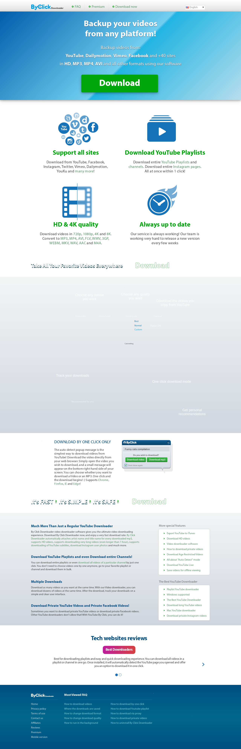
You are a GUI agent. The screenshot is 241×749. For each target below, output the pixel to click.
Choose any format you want (89, 297)
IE (66, 484)
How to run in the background (81, 723)
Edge (76, 484)
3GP (105, 239)
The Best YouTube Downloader (184, 600)
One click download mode (171, 381)
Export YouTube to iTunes (181, 533)
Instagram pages (187, 167)
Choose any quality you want (135, 296)
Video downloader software (182, 544)
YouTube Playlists (175, 162)
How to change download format (82, 713)
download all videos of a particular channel (102, 562)
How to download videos (78, 704)
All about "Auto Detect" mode (183, 559)
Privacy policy (38, 709)
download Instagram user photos (89, 545)
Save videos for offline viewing (184, 570)
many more (84, 171)
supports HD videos (42, 542)
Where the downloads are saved (82, 709)
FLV (88, 239)
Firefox (58, 484)
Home (34, 704)
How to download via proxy (126, 713)
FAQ (78, 7)
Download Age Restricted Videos (185, 554)
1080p (88, 234)
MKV (65, 243)
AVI (80, 239)
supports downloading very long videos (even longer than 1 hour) (91, 542)
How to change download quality (82, 718)
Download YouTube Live (180, 565)
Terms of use (38, 713)
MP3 (64, 239)
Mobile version (39, 737)
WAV (73, 243)
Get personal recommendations (192, 412)
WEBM (54, 243)
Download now (126, 7)
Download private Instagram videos (187, 616)
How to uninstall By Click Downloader (131, 723)
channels (136, 167)
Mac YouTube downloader (181, 610)
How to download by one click (127, 704)
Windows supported (178, 594)
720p (77, 234)
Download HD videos (178, 538)
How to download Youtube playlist (130, 709)
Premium (98, 7)
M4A (97, 243)
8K (109, 234)
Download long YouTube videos (184, 605)
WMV (96, 239)
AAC (82, 243)
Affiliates (36, 723)
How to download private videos (185, 549)
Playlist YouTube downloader (183, 589)
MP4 (72, 239)
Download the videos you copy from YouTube (175, 303)
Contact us (37, 718)
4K (97, 234)
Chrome (103, 480)
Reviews (35, 727)
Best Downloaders (119, 650)
